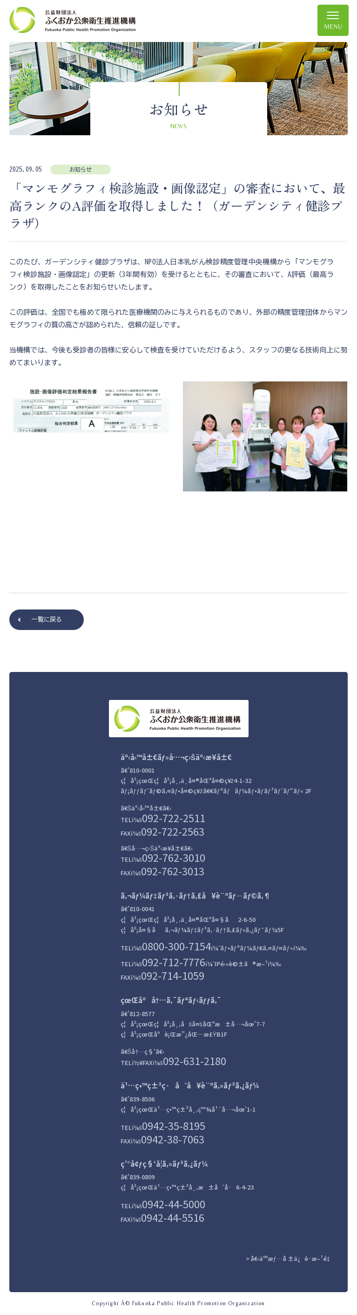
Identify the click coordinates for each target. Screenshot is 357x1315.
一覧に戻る (47, 619)
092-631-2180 (194, 1060)
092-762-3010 (173, 856)
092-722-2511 (173, 817)
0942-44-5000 (173, 1203)
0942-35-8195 (173, 1124)
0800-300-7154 (176, 945)
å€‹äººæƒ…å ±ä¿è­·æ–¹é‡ (292, 1257)
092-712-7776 (173, 961)
